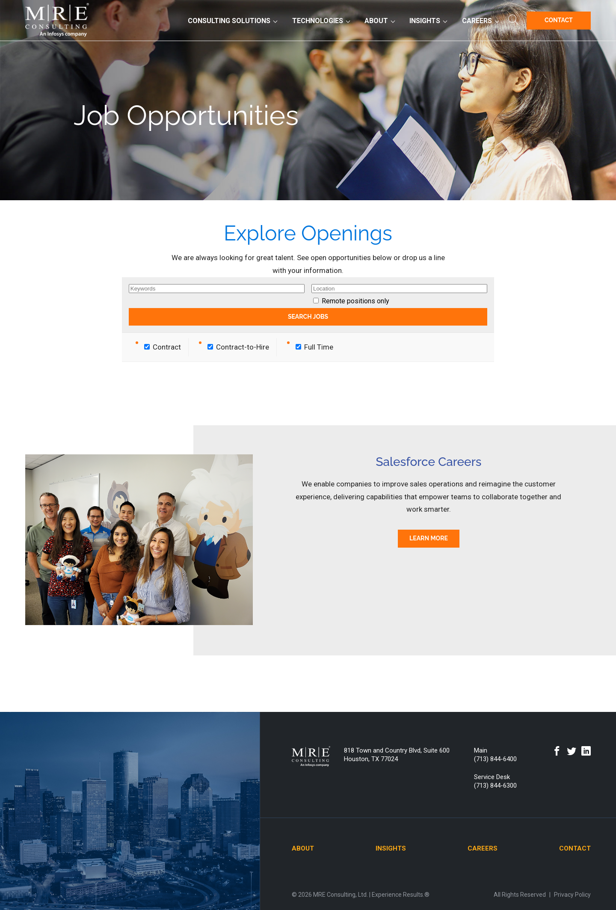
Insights (424, 21)
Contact (559, 20)
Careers (477, 21)
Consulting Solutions (229, 21)
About (376, 21)
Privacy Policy (572, 894)
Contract (162, 347)
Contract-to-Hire (238, 347)
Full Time (314, 347)
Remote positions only (355, 301)
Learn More (428, 538)
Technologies (317, 21)
